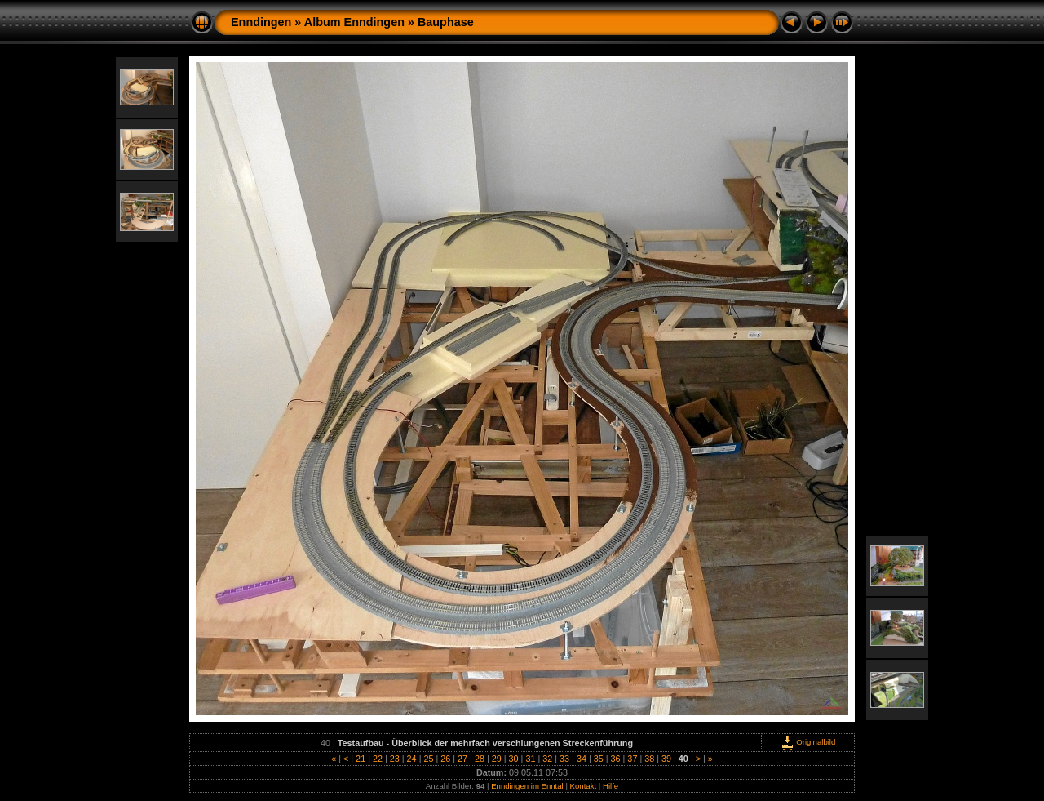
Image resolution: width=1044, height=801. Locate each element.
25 (428, 758)
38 (649, 758)
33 (564, 758)
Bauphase (446, 22)
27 (462, 758)
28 (479, 758)
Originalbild (808, 741)
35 (598, 758)
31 (530, 758)
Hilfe (610, 785)
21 (360, 758)
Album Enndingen (354, 22)
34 (581, 758)
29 (496, 758)
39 (666, 758)
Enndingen (261, 22)
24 (412, 758)
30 (514, 758)
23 (394, 758)
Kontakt (583, 785)
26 (445, 758)
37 (632, 758)
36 (615, 758)
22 (377, 758)
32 (547, 758)
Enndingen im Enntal (527, 785)
